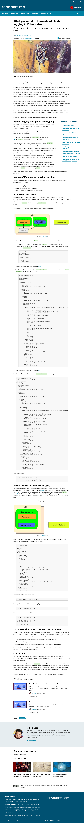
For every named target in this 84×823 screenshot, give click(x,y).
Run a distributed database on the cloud (41, 775)
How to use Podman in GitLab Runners (60, 775)
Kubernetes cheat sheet (69, 156)
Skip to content (49, 127)
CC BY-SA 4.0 (44, 236)
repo (39, 266)
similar (17, 494)
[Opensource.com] (13, 7)
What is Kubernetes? (68, 125)
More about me (31, 740)
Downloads (25, 14)
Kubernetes (22, 718)
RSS (81, 2)
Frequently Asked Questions (41, 14)
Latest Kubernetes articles (70, 164)
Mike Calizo (18, 35)
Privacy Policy (48, 820)
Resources (14, 14)
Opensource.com (10, 804)
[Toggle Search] (78, 13)
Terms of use (56, 820)
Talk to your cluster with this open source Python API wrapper (22, 776)
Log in (72, 1)
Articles (5, 14)
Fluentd (42, 490)
